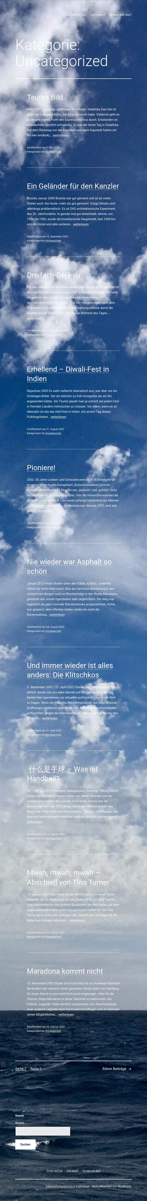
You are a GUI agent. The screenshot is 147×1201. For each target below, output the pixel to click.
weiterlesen (60, 135)
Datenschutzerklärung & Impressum (68, 1186)
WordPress (124, 1186)
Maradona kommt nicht (65, 971)
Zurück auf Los (76, 15)
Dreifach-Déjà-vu (54, 275)
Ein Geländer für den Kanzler (73, 186)
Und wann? (97, 15)
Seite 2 (36, 1069)
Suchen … (21, 1122)
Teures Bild (45, 97)
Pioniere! (41, 467)
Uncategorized (53, 151)
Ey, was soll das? (120, 15)
